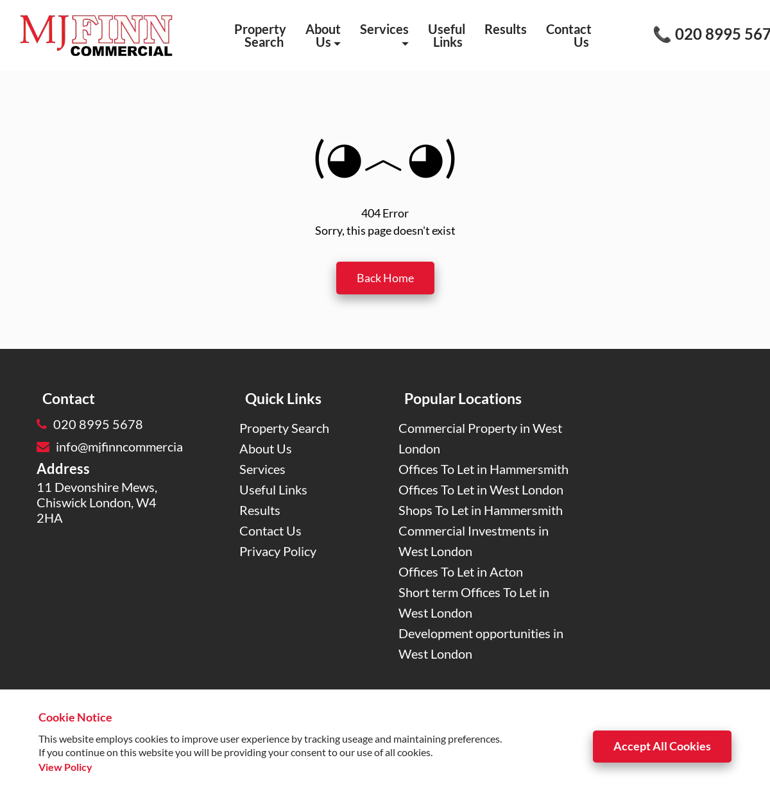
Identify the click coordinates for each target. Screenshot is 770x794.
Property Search (260, 35)
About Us (323, 35)
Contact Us (569, 35)
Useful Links (446, 35)
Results (505, 29)
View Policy (65, 767)
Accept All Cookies (662, 746)
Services (384, 34)
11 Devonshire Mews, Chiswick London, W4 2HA (97, 502)
